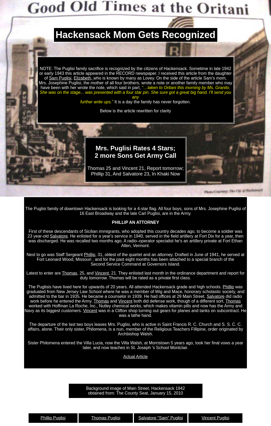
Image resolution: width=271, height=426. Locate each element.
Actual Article (135, 356)
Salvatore (59, 236)
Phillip (89, 254)
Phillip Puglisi (52, 418)
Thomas (69, 273)
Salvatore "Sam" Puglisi (160, 418)
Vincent (102, 273)
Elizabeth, (84, 78)
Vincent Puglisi (215, 418)
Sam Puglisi (60, 78)
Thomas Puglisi (105, 418)
